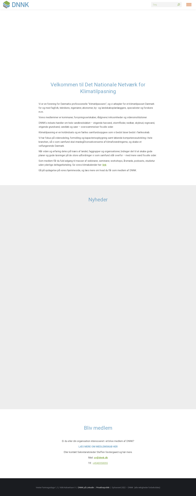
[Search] (166, 4)
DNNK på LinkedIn (86, 487)
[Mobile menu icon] (189, 4)
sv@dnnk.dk (101, 457)
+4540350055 (100, 463)
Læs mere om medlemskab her (98, 446)
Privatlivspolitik (102, 487)
